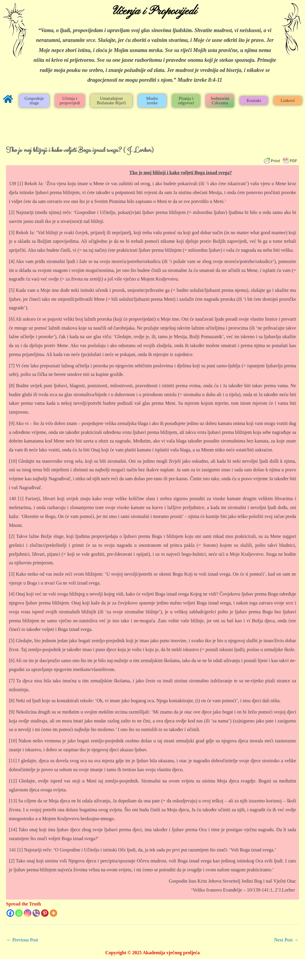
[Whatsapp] (19, 913)
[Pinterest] (45, 913)
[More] (53, 913)
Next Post (286, 939)
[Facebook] (10, 913)
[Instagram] (27, 913)
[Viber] (36, 913)
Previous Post (23, 939)
